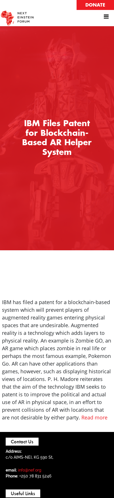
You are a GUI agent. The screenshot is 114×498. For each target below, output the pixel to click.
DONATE (95, 5)
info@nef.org (29, 470)
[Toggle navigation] (106, 18)
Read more (94, 417)
